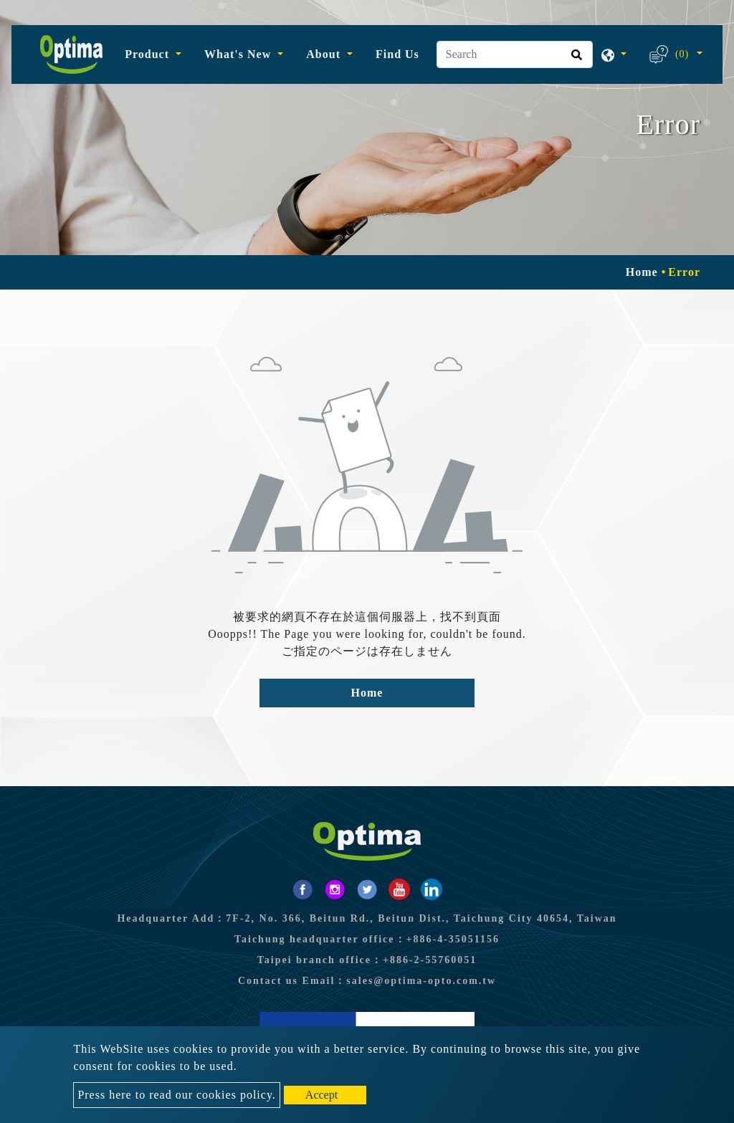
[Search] (515, 54)
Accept (321, 1095)
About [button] (325, 54)
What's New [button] (239, 54)
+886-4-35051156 (453, 939)
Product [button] (149, 54)
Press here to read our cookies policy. (176, 1095)
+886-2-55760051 (430, 960)
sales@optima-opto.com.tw (421, 980)
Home (642, 272)
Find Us (397, 54)
